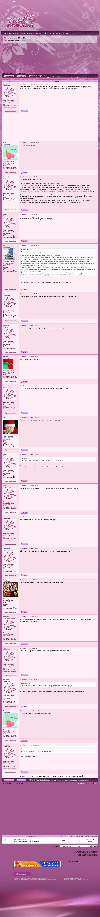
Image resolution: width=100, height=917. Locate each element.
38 (13, 168)
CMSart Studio (84, 879)
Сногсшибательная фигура (61, 77)
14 (20, 40)
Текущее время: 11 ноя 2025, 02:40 (38, 75)
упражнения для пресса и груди (79, 77)
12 (13, 236)
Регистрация (57, 33)
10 (13, 446)
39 (13, 608)
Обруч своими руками (20, 839)
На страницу (8, 40)
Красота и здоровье (46, 77)
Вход (65, 33)
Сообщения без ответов (8, 73)
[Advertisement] (50, 57)
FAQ (23, 33)
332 (14, 376)
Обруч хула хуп (10, 38)
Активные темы (20, 73)
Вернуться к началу (10, 111)
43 (13, 607)
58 (13, 167)
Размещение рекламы (72, 861)
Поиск (29, 33)
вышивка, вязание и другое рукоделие (28, 841)
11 (13, 105)
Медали (48, 33)
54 (13, 271)
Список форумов (34, 77)
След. (23, 40)
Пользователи (38, 33)
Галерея (7, 33)
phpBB (71, 878)
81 (13, 270)
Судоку (15, 33)
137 (14, 377)
